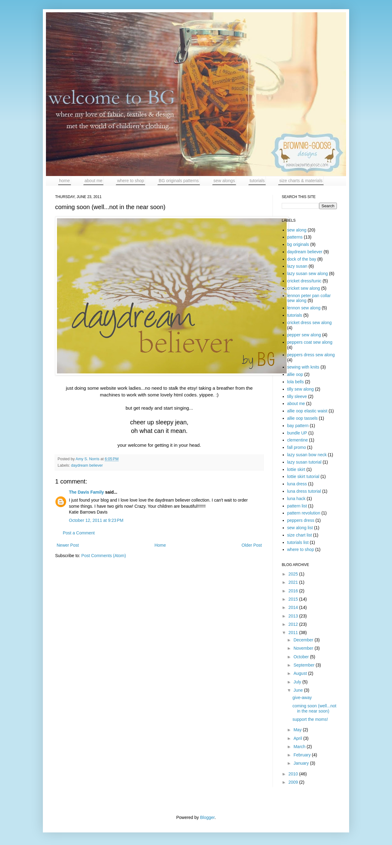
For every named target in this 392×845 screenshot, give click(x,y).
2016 (293, 590)
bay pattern (298, 425)
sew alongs (224, 180)
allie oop (295, 374)
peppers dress (301, 520)
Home (160, 545)
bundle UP (297, 432)
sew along (297, 230)
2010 (293, 773)
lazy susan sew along (307, 273)
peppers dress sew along (311, 354)
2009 (293, 782)
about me (93, 180)
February (302, 754)
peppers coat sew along (310, 342)
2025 (293, 574)
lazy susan (297, 266)
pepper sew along (304, 334)
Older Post (252, 545)
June (298, 690)
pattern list (297, 505)
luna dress (297, 483)
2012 (293, 624)
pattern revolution (303, 512)
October (301, 656)
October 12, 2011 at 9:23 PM (96, 520)
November (303, 648)
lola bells (295, 381)
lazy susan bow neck (307, 454)
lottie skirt (296, 469)
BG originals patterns (179, 180)
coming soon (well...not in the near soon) (314, 708)
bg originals (298, 244)
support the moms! (310, 719)
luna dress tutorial (304, 491)
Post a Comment (79, 532)
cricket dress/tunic (304, 280)
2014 (293, 607)
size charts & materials (300, 180)
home (64, 180)
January (301, 763)
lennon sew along (304, 307)
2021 (293, 582)
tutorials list (298, 542)
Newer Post (68, 545)
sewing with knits (303, 367)
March (300, 746)
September (304, 665)
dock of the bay (301, 259)
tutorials (257, 180)
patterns (295, 237)
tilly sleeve (297, 396)
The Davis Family (86, 492)
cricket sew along (303, 288)
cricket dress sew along (309, 322)
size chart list (299, 535)
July (297, 681)
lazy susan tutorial (304, 462)
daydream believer (87, 465)
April (298, 738)
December (303, 639)
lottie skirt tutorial (303, 476)
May (298, 729)
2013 (293, 616)
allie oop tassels (302, 418)
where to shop (130, 180)
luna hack (296, 498)
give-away (302, 697)
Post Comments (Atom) (103, 555)
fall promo (296, 447)
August (300, 673)
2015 (293, 599)
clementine (297, 440)
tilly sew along (300, 389)
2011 (293, 632)
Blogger (207, 817)
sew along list (300, 527)
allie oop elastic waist (307, 410)
